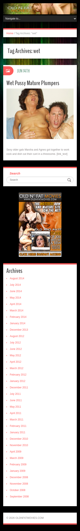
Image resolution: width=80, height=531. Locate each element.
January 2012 (17, 381)
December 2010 (19, 438)
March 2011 (16, 419)
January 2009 (17, 470)
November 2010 (19, 445)
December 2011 (19, 387)
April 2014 (15, 304)
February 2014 (18, 316)
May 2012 (15, 355)
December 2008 (19, 477)
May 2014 (15, 297)
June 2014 (16, 291)
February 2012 (18, 374)
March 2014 (16, 310)
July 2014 (15, 284)
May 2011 (15, 406)
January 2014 (17, 323)
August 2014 (17, 278)
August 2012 (17, 336)
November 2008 (19, 483)
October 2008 (17, 490)
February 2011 (18, 426)
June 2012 (16, 349)
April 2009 (15, 451)
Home (9, 33)
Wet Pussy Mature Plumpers (32, 83)
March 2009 (16, 458)
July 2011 (15, 393)
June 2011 (16, 400)
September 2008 (19, 496)
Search (15, 173)
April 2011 (15, 413)
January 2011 (17, 432)
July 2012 (15, 342)
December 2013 (19, 329)
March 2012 (16, 368)
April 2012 (15, 361)
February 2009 (18, 464)
